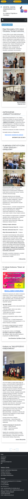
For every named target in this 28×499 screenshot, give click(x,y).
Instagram (3, 458)
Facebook (3, 460)
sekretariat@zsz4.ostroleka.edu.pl (12, 488)
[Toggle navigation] (25, 20)
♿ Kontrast (3, 1)
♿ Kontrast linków (17, 1)
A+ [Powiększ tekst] (11, 1)
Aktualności (3, 457)
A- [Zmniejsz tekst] (7, 1)
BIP (1, 463)
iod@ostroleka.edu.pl (9, 495)
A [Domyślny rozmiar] (9, 1)
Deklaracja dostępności (6, 461)
